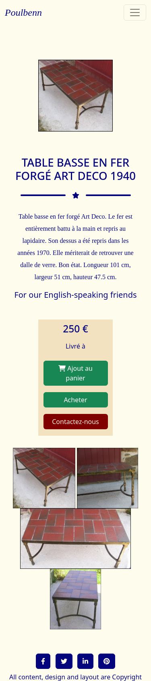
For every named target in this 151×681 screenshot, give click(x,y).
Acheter (75, 399)
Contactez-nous (75, 421)
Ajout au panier (75, 373)
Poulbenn (23, 12)
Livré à (75, 346)
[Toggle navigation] (135, 12)
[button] (43, 661)
